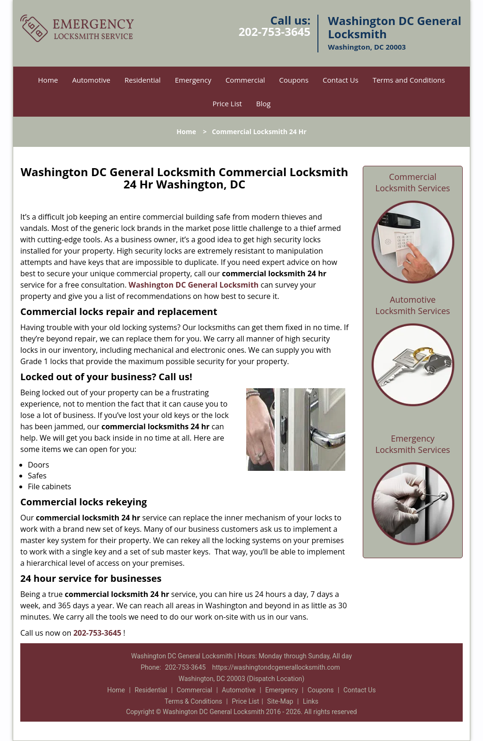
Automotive (91, 80)
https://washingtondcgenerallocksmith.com (276, 667)
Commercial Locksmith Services (412, 182)
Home (48, 80)
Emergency (193, 80)
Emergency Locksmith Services (412, 444)
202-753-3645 (275, 31)
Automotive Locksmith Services (412, 305)
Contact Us (340, 80)
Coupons (293, 80)
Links (310, 701)
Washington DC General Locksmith (194, 285)
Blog (263, 103)
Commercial (245, 80)
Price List (227, 103)
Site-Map (280, 701)
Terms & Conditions (193, 701)
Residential (143, 80)
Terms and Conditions (409, 80)
